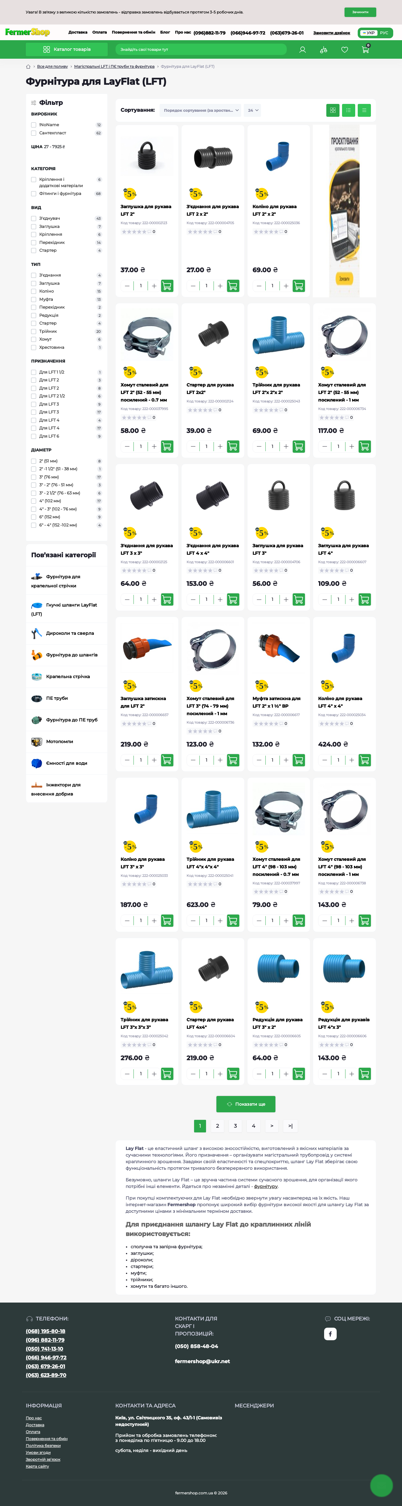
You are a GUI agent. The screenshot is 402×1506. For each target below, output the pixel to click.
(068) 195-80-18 (45, 1331)
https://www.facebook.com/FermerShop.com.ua (330, 1333)
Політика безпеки (43, 1445)
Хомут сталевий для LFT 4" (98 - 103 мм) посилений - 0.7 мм (276, 866)
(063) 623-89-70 (46, 1375)
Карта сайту (37, 1466)
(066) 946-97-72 (46, 1358)
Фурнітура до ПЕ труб (71, 720)
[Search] (283, 49)
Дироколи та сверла (70, 633)
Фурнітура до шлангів (72, 655)
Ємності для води (66, 763)
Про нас (183, 32)
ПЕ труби (57, 698)
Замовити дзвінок (331, 32)
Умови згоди (38, 1452)
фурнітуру (266, 1186)
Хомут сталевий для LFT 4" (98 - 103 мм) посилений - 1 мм (342, 866)
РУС (384, 32)
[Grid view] (333, 110)
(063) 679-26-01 (45, 1366)
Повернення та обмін (133, 32)
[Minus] (127, 286)
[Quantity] (140, 285)
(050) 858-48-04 (196, 1346)
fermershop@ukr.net (202, 1361)
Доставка (77, 32)
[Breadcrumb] (28, 66)
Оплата (99, 32)
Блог (165, 32)
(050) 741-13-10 (44, 1349)
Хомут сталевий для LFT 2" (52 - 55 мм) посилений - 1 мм (342, 392)
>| (290, 1126)
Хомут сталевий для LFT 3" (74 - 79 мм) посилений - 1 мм (210, 706)
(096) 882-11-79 (45, 1340)
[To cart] (167, 286)
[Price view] (364, 110)
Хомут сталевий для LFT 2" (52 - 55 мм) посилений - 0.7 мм (144, 392)
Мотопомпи (59, 741)
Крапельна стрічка (68, 676)
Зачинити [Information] (360, 12)
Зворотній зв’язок (43, 1459)
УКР (369, 32)
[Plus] (154, 286)
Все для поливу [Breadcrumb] (52, 66)
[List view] (348, 110)
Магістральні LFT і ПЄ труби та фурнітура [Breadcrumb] (114, 66)
